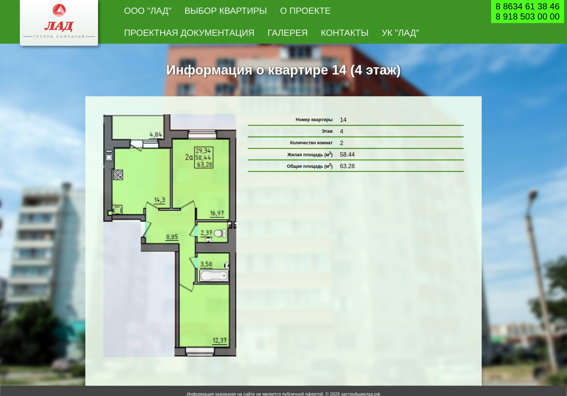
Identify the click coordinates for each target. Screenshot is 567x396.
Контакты (344, 33)
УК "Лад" (400, 33)
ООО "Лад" (147, 11)
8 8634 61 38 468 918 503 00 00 (527, 11)
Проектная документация (189, 33)
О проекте (305, 11)
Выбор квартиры (225, 11)
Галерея (288, 33)
